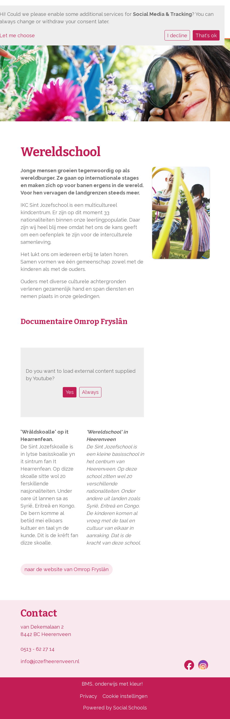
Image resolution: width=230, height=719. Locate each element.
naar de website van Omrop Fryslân (66, 569)
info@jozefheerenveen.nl (50, 661)
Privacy (88, 696)
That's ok (206, 35)
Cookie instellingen (125, 696)
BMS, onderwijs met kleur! (112, 684)
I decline (177, 35)
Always (90, 392)
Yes (70, 392)
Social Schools (130, 708)
